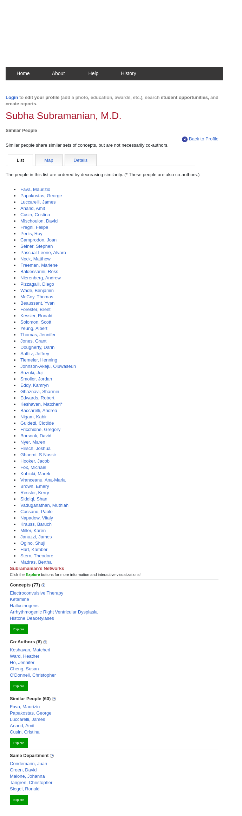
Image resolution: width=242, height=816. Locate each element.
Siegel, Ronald (25, 788)
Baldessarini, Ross (39, 271)
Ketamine (19, 599)
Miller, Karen (33, 530)
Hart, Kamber (33, 549)
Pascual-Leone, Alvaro (43, 252)
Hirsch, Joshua (35, 448)
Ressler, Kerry (34, 492)
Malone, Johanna (27, 776)
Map (48, 160)
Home (23, 73)
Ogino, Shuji (32, 543)
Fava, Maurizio (35, 189)
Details (81, 160)
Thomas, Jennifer (37, 334)
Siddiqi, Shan (33, 499)
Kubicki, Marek (35, 473)
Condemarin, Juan (28, 763)
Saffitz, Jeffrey (34, 353)
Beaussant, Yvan (37, 303)
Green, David (23, 769)
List (20, 160)
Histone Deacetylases (32, 618)
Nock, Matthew (35, 258)
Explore (18, 629)
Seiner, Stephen (36, 246)
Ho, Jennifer (22, 662)
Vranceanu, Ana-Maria (43, 480)
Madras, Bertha (36, 562)
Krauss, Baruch (36, 524)
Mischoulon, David (39, 221)
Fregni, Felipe (34, 227)
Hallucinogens (24, 605)
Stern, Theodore (36, 555)
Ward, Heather (24, 656)
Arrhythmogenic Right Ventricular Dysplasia (54, 612)
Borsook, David (35, 435)
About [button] (58, 73)
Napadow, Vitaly (36, 517)
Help (94, 73)
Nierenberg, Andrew (40, 277)
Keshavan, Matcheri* (41, 404)
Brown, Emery (34, 486)
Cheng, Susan (24, 668)
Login (12, 97)
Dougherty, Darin (37, 347)
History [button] (128, 73)
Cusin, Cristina (35, 214)
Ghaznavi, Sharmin (39, 391)
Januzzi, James (36, 536)
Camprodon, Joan (38, 240)
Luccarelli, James (37, 202)
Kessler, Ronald (36, 315)
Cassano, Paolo (36, 511)
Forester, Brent (35, 309)
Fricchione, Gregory (40, 429)
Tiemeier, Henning (38, 360)
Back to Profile (200, 139)
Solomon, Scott (35, 322)
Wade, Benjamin (37, 290)
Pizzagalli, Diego (37, 284)
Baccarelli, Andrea (38, 410)
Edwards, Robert (37, 397)
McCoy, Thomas (36, 296)
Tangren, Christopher (31, 782)
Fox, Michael (33, 467)
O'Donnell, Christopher (33, 675)
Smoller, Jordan (36, 379)
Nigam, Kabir (33, 416)
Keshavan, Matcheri (30, 649)
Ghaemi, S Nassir (38, 454)
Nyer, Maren (32, 442)
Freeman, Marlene (39, 265)
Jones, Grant (33, 341)
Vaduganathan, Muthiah (44, 505)
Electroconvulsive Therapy (36, 593)
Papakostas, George (41, 195)
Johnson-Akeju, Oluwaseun (48, 366)
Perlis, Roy (31, 233)
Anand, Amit (32, 208)
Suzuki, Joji (32, 372)
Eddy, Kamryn (34, 385)
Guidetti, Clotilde (37, 423)
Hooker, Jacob (35, 461)
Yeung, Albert (33, 328)
